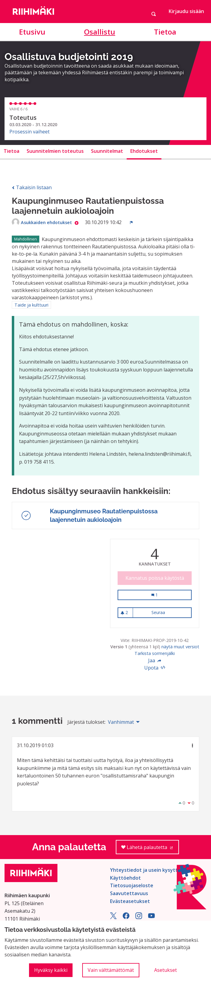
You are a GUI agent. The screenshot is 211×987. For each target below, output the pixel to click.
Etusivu (32, 32)
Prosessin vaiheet (29, 131)
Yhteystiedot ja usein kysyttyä (146, 870)
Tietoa (165, 32)
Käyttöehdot (125, 878)
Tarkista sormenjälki (155, 653)
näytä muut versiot (180, 647)
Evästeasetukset (130, 901)
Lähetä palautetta (150, 849)
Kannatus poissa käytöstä (154, 578)
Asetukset (165, 970)
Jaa (154, 660)
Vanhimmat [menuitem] (121, 722)
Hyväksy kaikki (50, 970)
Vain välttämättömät (111, 970)
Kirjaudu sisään (186, 11)
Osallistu (99, 32)
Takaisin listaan (32, 187)
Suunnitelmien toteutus (55, 151)
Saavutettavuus (129, 893)
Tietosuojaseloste (131, 885)
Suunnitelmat (107, 151)
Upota (154, 667)
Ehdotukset (144, 151)
